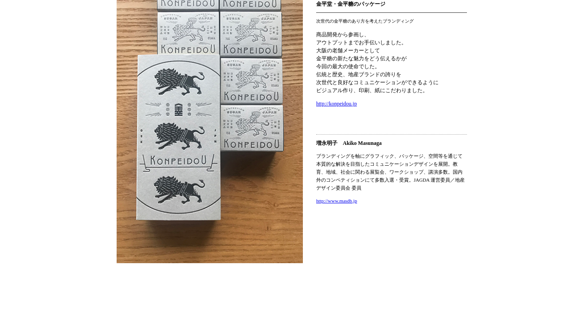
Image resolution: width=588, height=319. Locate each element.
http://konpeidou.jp (336, 104)
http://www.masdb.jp (336, 200)
